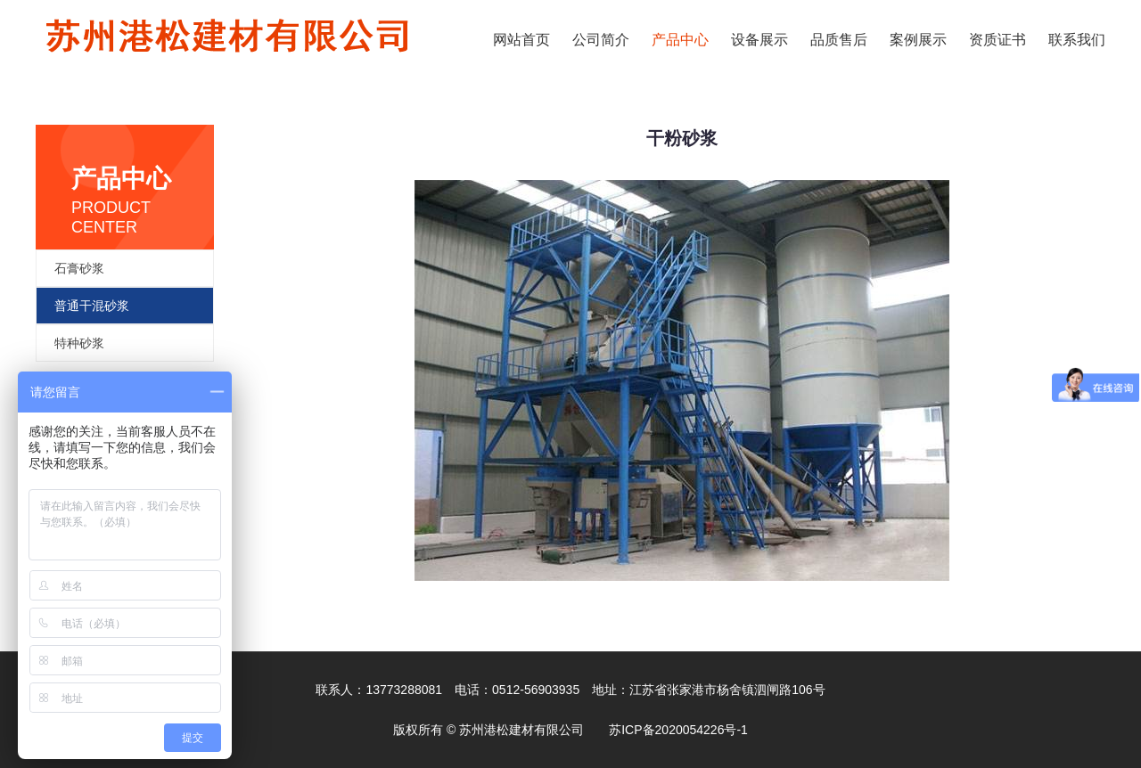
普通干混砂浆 (91, 305)
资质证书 (997, 39)
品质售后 (838, 39)
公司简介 (600, 39)
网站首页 (521, 39)
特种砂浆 (79, 343)
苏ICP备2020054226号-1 (678, 730)
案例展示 (918, 39)
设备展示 (759, 39)
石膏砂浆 (79, 268)
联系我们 (1076, 39)
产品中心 (680, 39)
